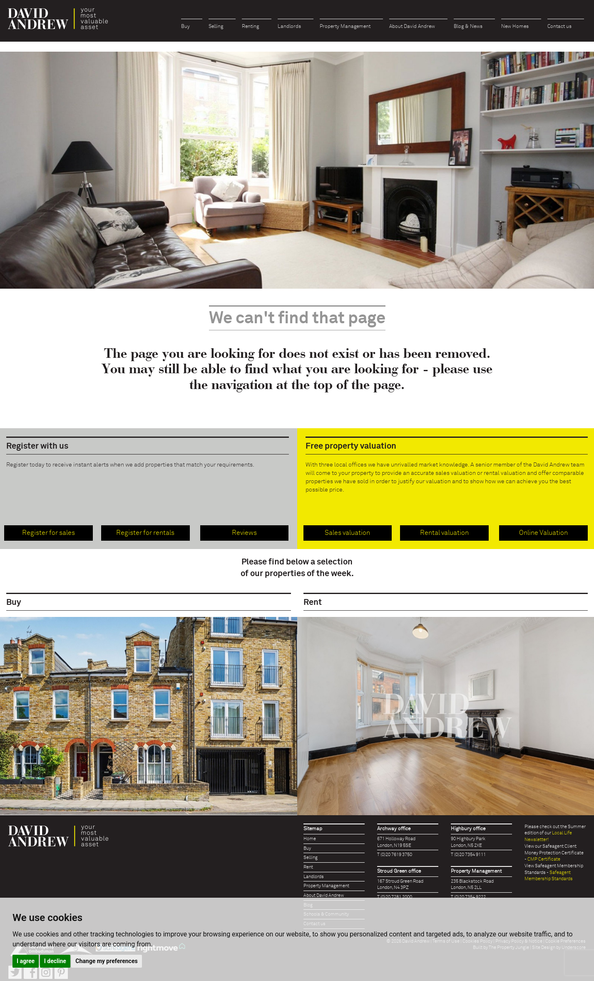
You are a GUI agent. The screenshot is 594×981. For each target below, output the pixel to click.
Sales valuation (347, 532)
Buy (185, 26)
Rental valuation (444, 532)
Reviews (244, 532)
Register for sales (48, 532)
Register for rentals (145, 532)
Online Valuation (543, 532)
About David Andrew (412, 26)
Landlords (289, 26)
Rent (308, 867)
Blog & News (468, 26)
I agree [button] (26, 961)
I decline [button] (55, 961)
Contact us (559, 26)
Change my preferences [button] (106, 961)
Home (309, 838)
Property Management (345, 26)
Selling (216, 26)
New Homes (515, 26)
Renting (250, 26)
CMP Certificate (543, 859)
